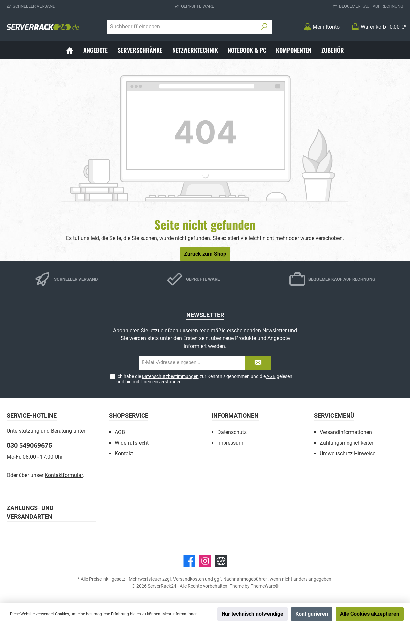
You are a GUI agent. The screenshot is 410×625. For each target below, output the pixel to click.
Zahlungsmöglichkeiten (347, 443)
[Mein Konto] (321, 27)
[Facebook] (189, 561)
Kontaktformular (64, 475)
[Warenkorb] (377, 27)
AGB (271, 376)
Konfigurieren (311, 614)
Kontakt (124, 453)
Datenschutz (232, 432)
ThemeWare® (265, 586)
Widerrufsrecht (132, 443)
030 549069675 (29, 445)
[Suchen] (264, 27)
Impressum (230, 443)
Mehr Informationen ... (182, 614)
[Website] (221, 561)
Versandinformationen (346, 432)
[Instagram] (205, 561)
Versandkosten (188, 579)
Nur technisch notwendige (252, 614)
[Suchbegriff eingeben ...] (182, 27)
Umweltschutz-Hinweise (347, 453)
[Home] (69, 50)
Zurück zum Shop (205, 254)
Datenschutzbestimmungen (170, 376)
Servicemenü (334, 415)
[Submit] (258, 363)
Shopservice (128, 415)
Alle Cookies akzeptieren (369, 614)
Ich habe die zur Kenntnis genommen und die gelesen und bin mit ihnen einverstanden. (204, 379)
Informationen (235, 415)
